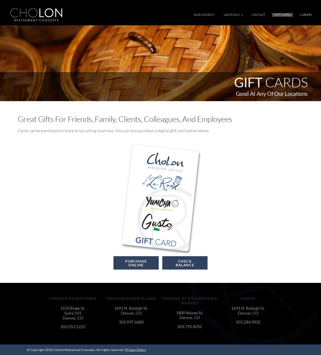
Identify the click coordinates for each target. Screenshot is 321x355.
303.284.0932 (248, 322)
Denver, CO (73, 317)
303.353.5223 (72, 326)
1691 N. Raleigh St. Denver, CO (131, 310)
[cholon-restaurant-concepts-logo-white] (36, 9)
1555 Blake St (72, 308)
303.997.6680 (131, 322)
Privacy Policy (135, 350)
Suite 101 (72, 313)
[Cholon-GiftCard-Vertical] (160, 144)
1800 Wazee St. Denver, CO (190, 315)
